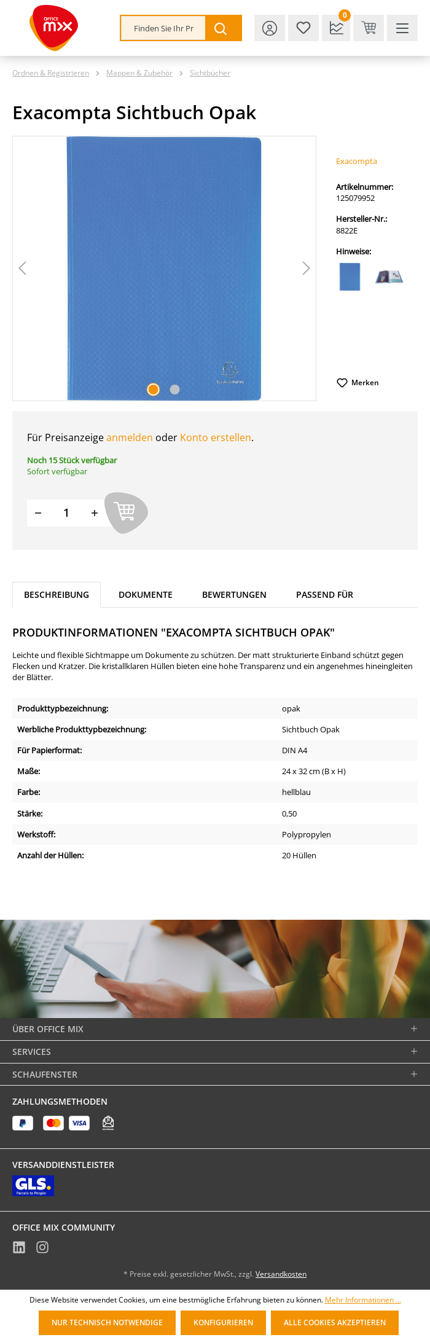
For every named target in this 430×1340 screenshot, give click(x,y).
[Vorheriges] (22, 268)
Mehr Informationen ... (363, 1300)
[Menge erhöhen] (95, 513)
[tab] (56, 595)
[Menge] (66, 513)
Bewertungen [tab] (234, 594)
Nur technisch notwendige (107, 1322)
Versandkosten (281, 1274)
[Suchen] (223, 28)
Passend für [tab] (324, 594)
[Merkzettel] (303, 28)
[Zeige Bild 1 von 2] (153, 389)
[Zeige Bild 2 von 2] (175, 389)
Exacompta (356, 161)
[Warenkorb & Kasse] (368, 28)
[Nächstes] (306, 268)
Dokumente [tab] (146, 594)
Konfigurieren (223, 1322)
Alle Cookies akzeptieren (335, 1322)
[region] (164, 268)
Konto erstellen (215, 437)
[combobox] (163, 28)
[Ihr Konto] (269, 28)
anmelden (129, 437)
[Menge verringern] (38, 513)
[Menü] (402, 28)
